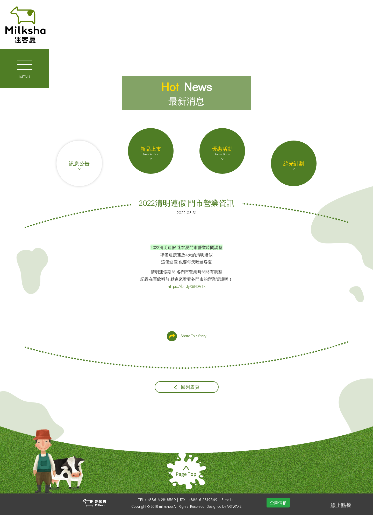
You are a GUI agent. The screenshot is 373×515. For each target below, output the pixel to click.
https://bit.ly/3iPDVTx (186, 286)
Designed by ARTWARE (224, 506)
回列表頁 (186, 387)
